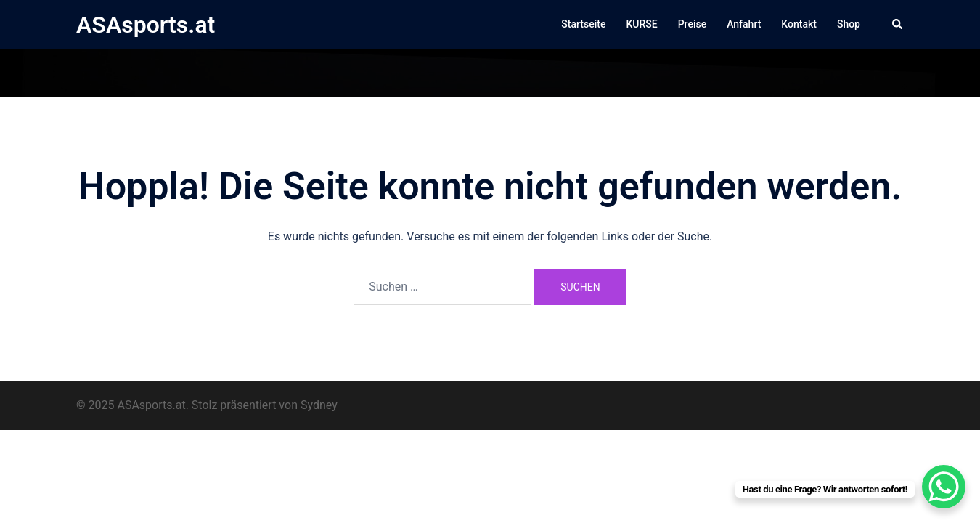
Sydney (319, 405)
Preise (692, 24)
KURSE (641, 24)
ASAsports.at (145, 24)
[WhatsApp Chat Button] (943, 486)
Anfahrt (744, 24)
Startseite (583, 24)
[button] (898, 25)
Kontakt (799, 24)
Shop (848, 24)
